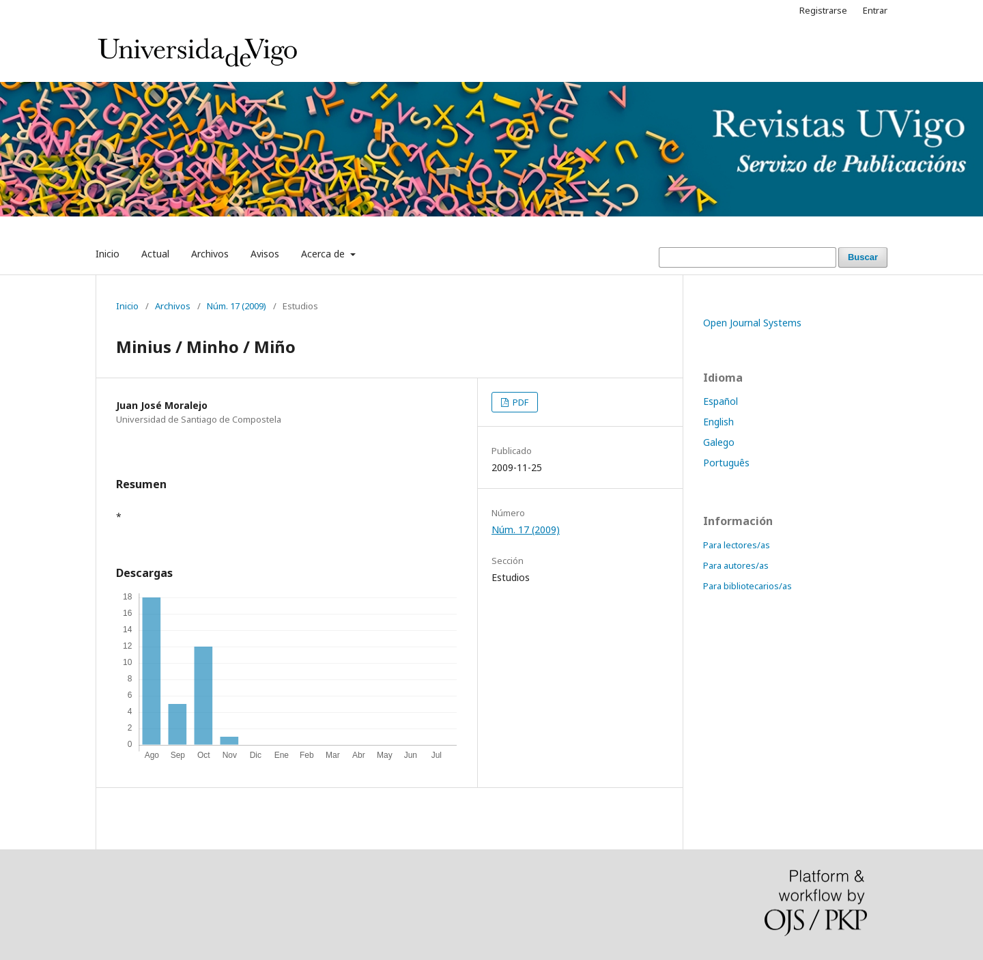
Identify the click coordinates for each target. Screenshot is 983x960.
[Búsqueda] (747, 257)
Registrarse (823, 10)
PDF (519, 402)
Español (720, 401)
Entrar (875, 10)
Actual (155, 253)
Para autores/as (736, 565)
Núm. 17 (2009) (236, 306)
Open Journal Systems (752, 322)
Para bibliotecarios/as (747, 586)
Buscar (863, 257)
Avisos (265, 253)
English (718, 421)
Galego (719, 442)
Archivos (210, 253)
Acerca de (324, 253)
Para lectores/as (736, 545)
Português (726, 462)
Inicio (107, 253)
